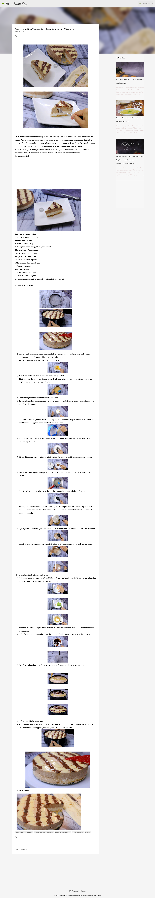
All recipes (19, 832)
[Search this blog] (142, 3)
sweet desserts (78, 832)
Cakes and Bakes (39, 832)
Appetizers (28, 832)
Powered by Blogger (77, 891)
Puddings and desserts (62, 832)
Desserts (50, 832)
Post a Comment (21, 850)
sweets (87, 832)
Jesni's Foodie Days (17, 3)
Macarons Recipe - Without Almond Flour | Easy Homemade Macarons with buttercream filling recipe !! (130, 160)
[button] (16, 36)
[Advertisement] (55, 871)
